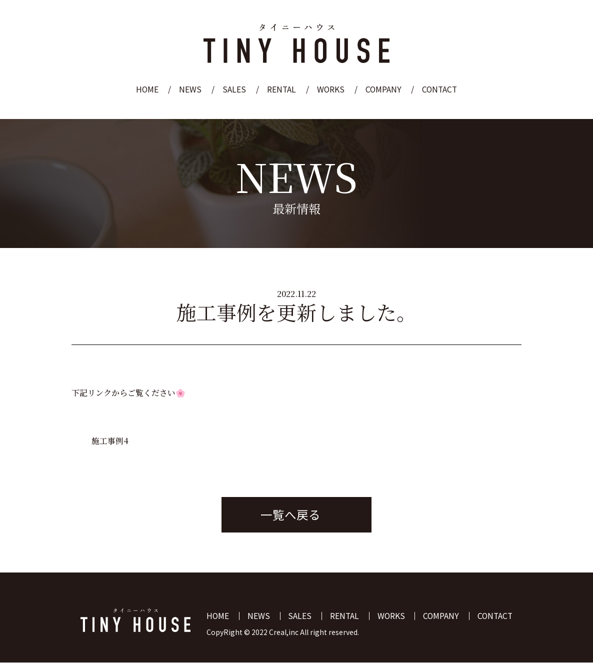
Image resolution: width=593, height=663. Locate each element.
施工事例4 (110, 440)
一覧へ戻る (290, 515)
